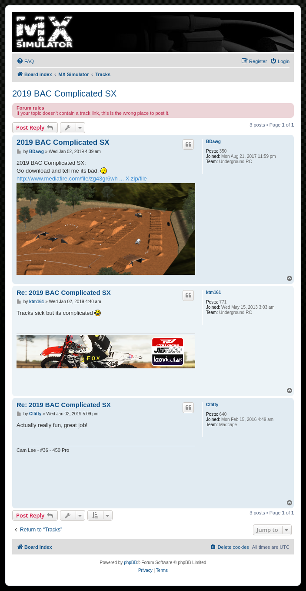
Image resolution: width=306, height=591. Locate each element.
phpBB (130, 562)
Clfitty (212, 404)
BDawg (213, 141)
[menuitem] (25, 61)
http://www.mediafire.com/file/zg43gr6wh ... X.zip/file (82, 178)
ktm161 (213, 292)
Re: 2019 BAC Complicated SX (64, 292)
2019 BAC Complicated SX (64, 93)
